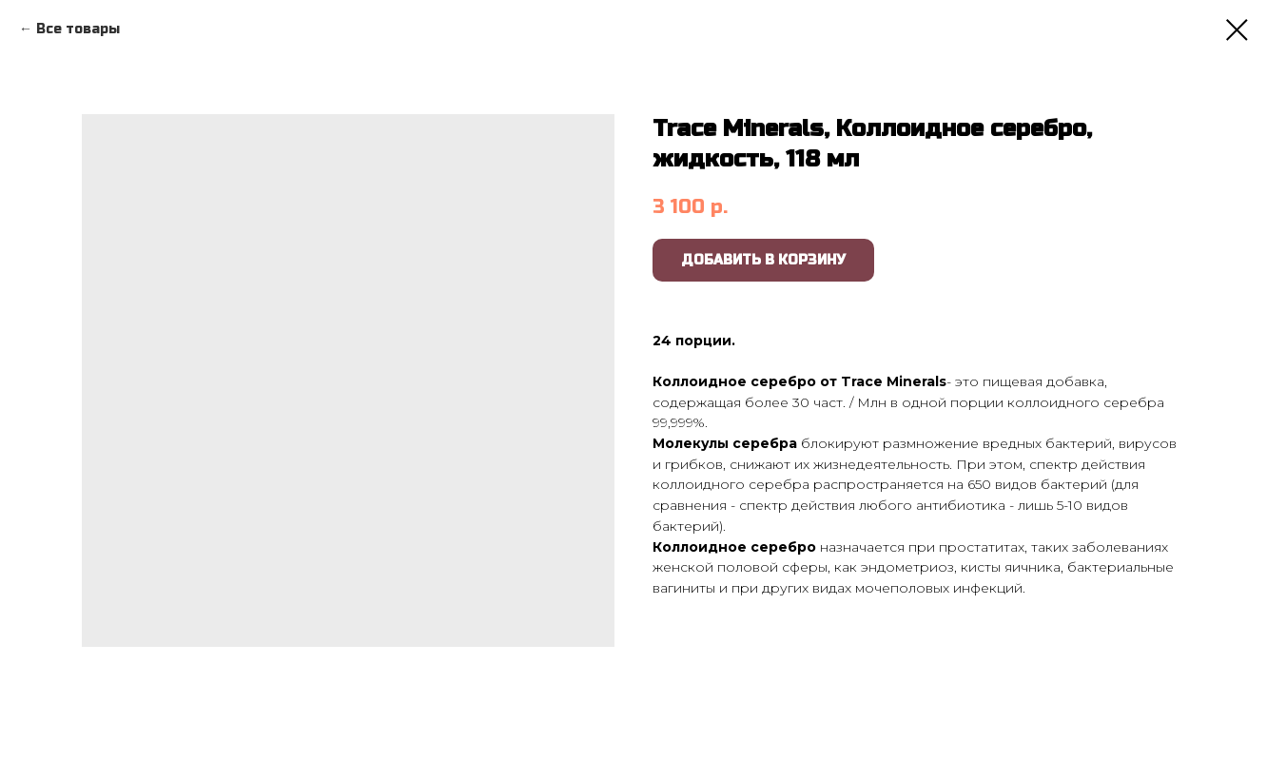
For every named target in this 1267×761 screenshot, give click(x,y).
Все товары (78, 29)
